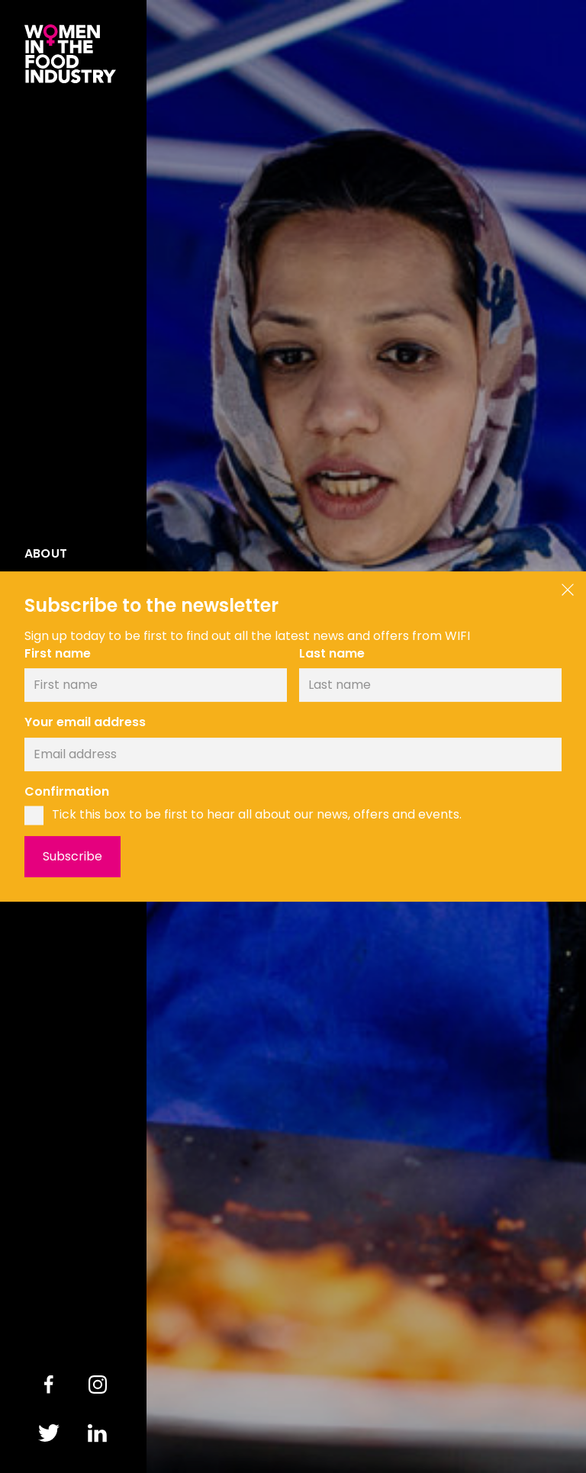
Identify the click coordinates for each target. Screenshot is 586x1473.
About (45, 554)
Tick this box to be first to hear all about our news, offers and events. (257, 814)
